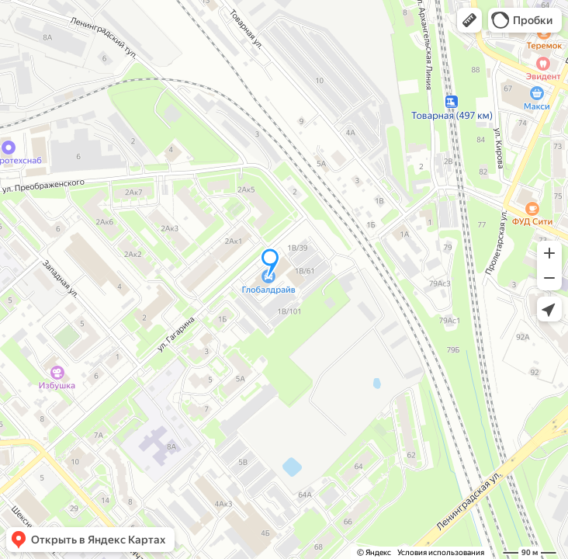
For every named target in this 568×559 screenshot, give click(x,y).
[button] (469, 20)
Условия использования (440, 552)
